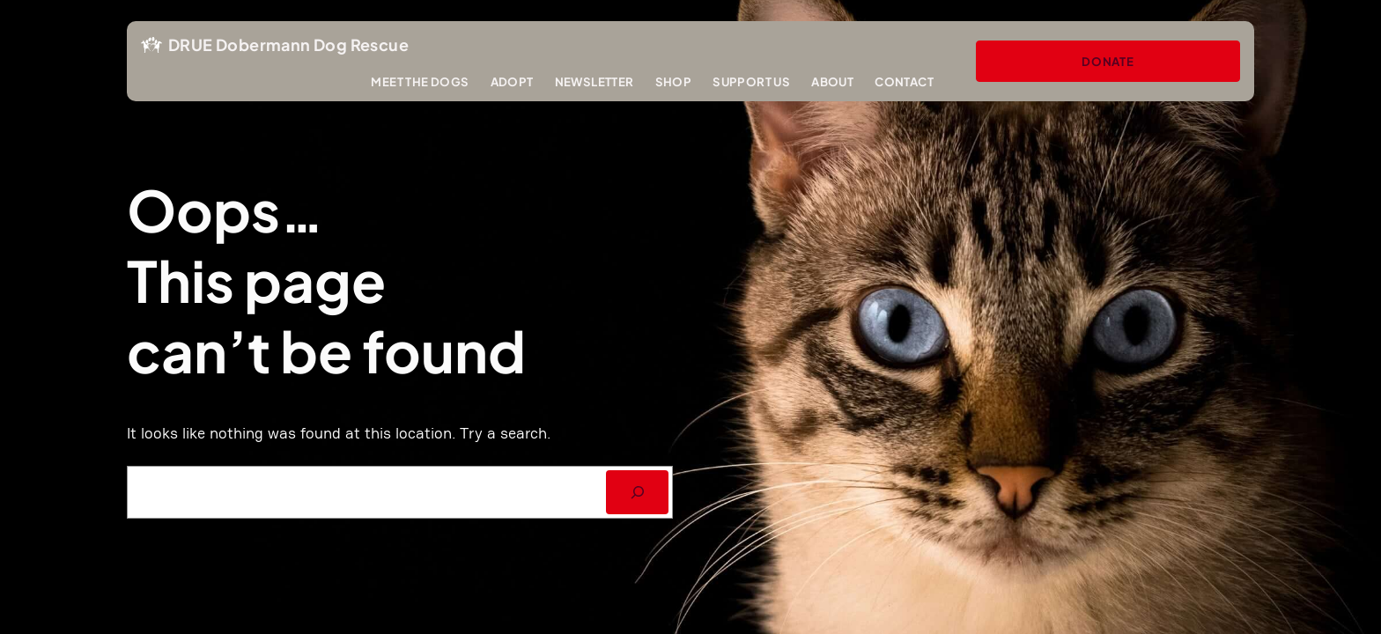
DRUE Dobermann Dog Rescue (288, 44)
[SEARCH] (637, 491)
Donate (1108, 61)
